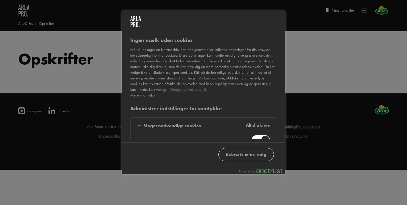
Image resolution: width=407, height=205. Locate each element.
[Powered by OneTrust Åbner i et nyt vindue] (260, 170)
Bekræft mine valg (246, 154)
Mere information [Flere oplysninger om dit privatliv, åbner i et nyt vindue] (143, 95)
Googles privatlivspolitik (188, 89)
